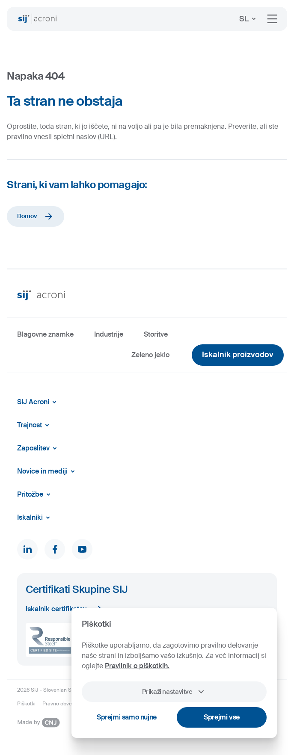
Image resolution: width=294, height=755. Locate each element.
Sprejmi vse (222, 717)
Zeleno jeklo (150, 354)
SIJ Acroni (38, 402)
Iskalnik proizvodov (237, 354)
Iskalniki (35, 517)
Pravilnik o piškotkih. (137, 665)
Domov (35, 216)
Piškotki (26, 703)
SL (249, 19)
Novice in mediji (47, 471)
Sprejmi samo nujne (127, 717)
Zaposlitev (38, 448)
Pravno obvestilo (62, 703)
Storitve (156, 334)
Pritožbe (35, 494)
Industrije (108, 334)
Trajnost (34, 425)
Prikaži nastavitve (174, 692)
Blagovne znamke (45, 334)
